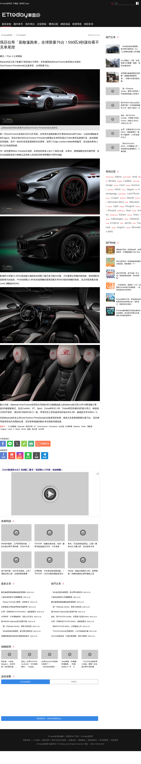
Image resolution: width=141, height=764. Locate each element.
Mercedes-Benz (116, 202)
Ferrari (116, 185)
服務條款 (81, 740)
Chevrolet (136, 181)
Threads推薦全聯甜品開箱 (126, 282)
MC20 (23, 429)
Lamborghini (122, 194)
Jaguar (130, 189)
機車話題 (53, 24)
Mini (126, 202)
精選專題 (77, 24)
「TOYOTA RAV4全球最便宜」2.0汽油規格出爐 (73, 631)
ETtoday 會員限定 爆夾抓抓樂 (128, 270)
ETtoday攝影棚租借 (124, 308)
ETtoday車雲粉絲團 (137, 3)
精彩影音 (88, 24)
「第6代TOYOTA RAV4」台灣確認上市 (70, 626)
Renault (112, 210)
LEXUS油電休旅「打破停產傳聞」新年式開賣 (73, 636)
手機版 (15, 3)
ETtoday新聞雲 (6, 3)
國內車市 (18, 24)
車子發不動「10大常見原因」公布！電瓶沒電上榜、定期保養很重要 (16, 572)
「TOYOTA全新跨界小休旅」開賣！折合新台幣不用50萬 (89, 664)
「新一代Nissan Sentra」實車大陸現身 (20, 626)
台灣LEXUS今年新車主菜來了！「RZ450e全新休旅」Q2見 (49, 664)
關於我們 (45, 740)
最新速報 (6, 24)
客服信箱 (72, 740)
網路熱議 (65, 24)
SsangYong (113, 215)
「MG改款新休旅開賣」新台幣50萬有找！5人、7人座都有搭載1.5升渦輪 (130, 49)
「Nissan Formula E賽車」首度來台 (19, 602)
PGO (121, 223)
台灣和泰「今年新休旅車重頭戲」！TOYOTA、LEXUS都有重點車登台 (49, 572)
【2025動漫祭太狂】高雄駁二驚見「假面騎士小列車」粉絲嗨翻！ (32, 470)
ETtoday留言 (25, 682)
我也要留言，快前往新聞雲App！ (50, 718)
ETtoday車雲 (23, 15)
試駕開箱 (41, 24)
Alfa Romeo (110, 177)
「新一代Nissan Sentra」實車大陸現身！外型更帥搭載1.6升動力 (130, 91)
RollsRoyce (121, 211)
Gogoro (121, 227)
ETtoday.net (63, 744)
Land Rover (133, 193)
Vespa (114, 227)
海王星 (34, 429)
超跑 (29, 429)
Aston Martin (127, 177)
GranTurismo (42, 426)
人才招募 (36, 740)
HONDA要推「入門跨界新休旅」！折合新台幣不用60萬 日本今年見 (16, 545)
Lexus (108, 198)
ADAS (17, 429)
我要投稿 (26, 740)
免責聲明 (114, 740)
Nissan (109, 206)
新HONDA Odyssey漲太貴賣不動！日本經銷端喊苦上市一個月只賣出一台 (130, 105)
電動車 (89, 426)
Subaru (122, 214)
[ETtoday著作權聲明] (42, 463)
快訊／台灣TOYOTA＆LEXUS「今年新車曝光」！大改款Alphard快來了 (29, 664)
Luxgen (115, 197)
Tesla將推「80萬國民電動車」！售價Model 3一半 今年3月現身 (69, 664)
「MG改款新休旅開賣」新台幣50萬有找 (20, 631)
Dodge (109, 185)
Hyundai (110, 190)
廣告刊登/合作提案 (59, 740)
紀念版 (61, 426)
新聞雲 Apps (24, 3)
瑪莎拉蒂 (29, 426)
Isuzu (123, 190)
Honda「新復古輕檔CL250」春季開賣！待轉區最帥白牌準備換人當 (83, 572)
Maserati (21, 426)
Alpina (118, 176)
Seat (128, 210)
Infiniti (117, 189)
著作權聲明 (104, 740)
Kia (136, 190)
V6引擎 (41, 429)
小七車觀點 (12, 426)
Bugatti (119, 181)
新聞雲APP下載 (72, 736)
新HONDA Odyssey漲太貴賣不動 (18, 621)
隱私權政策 (92, 740)
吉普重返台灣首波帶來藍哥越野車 (18, 607)
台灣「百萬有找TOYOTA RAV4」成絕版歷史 (22, 612)
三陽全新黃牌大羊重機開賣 (15, 597)
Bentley (112, 181)
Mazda (130, 197)
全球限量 (68, 426)
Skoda (134, 211)
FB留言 (74, 682)
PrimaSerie (53, 426)
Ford (121, 185)
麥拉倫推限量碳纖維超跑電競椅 (17, 592)
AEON (128, 223)
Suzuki (129, 215)
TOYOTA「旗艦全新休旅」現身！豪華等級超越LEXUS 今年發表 (49, 545)
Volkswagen (117, 219)
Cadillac (127, 181)
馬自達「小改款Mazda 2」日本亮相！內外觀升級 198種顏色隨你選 (8, 664)
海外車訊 (30, 24)
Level (10, 429)
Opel (115, 206)
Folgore (4, 429)
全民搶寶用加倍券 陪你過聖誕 (128, 247)
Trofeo (83, 426)
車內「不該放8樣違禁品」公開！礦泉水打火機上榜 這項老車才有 (82, 545)
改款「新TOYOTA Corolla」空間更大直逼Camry (74, 617)
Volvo (126, 219)
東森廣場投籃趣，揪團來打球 (127, 259)
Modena (76, 426)
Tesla (136, 214)
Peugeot (129, 206)
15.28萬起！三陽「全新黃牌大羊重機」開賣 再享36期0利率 (130, 63)
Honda (127, 185)
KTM (134, 223)
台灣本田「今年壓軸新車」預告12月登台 (21, 617)
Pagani (121, 206)
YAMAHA (134, 219)
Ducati (128, 227)
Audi (134, 176)
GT (35, 426)
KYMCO (114, 223)
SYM (107, 223)
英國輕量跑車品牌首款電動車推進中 (19, 636)
